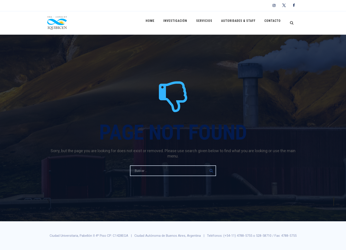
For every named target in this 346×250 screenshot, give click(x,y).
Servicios (207, 23)
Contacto (273, 23)
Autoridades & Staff (240, 23)
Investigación (180, 23)
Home (156, 23)
